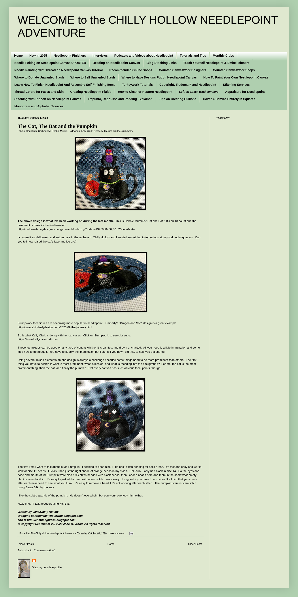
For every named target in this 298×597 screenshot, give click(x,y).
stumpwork (127, 131)
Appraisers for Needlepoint (245, 91)
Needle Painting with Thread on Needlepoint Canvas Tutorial (58, 70)
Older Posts (195, 544)
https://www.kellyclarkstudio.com (38, 339)
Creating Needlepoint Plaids (90, 91)
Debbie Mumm (59, 131)
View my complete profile (47, 567)
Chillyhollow (44, 131)
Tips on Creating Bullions (177, 99)
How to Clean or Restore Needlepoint (145, 91)
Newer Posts (26, 544)
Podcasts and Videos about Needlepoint (143, 55)
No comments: (118, 533)
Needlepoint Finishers (70, 55)
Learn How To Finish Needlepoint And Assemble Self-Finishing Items (64, 84)
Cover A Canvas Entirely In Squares (229, 99)
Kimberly (98, 131)
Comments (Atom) (44, 550)
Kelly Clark (87, 131)
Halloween (74, 131)
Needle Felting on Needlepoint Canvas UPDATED (50, 63)
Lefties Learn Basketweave (199, 91)
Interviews (100, 55)
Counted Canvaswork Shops (234, 70)
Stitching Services (236, 84)
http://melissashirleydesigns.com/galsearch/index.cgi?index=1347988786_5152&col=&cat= (76, 229)
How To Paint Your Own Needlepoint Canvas (235, 77)
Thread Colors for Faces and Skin (39, 91)
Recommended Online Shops (130, 70)
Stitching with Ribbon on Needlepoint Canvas (47, 99)
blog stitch (31, 131)
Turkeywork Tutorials (137, 84)
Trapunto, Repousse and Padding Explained (120, 99)
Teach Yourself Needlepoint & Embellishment (216, 63)
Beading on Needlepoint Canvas (116, 63)
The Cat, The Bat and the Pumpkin (57, 126)
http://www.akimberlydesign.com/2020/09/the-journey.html (55, 327)
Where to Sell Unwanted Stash (92, 77)
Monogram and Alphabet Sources (39, 106)
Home (18, 55)
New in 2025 (38, 55)
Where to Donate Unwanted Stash (39, 77)
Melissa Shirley (112, 131)
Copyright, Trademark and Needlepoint (187, 84)
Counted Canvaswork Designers (182, 70)
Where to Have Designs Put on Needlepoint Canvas (159, 77)
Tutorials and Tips (193, 55)
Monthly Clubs (223, 55)
